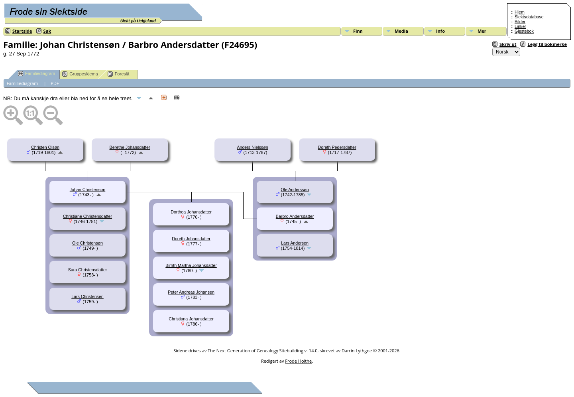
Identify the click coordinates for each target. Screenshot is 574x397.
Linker (520, 26)
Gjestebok (524, 31)
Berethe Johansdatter (130, 147)
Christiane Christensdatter (87, 216)
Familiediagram (36, 74)
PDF (55, 83)
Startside (22, 31)
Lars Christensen (87, 296)
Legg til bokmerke (547, 44)
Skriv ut (507, 44)
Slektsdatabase (529, 16)
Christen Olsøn (45, 147)
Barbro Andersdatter (295, 216)
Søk (47, 31)
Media (401, 31)
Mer (482, 31)
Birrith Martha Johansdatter (191, 265)
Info (440, 31)
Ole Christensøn (87, 243)
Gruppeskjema (80, 74)
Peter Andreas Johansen (191, 292)
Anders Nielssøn (252, 147)
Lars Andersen (295, 243)
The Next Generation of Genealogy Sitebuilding (255, 351)
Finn (358, 31)
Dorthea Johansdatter (191, 211)
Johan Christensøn (87, 189)
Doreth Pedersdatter (337, 147)
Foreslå (119, 74)
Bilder (520, 21)
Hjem (520, 12)
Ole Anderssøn (295, 189)
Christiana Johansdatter (191, 318)
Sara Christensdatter (87, 269)
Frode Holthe (298, 361)
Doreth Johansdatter (191, 238)
